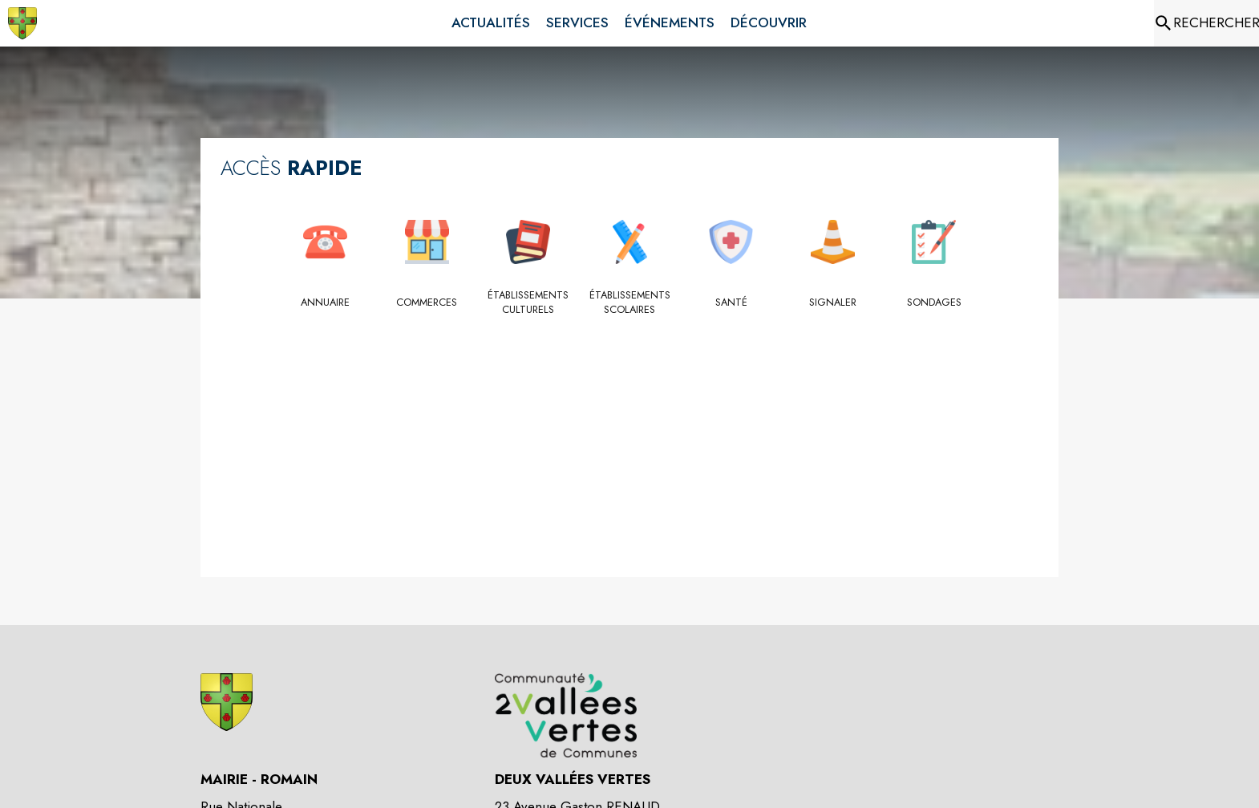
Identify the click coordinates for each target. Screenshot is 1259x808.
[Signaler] (833, 302)
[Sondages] (934, 302)
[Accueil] (22, 23)
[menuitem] (490, 23)
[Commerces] (427, 302)
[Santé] (731, 302)
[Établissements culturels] (528, 303)
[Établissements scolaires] (630, 303)
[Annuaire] (325, 302)
